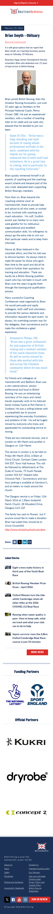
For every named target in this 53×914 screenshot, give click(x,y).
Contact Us (34, 865)
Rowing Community (15, 41)
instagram (25, 900)
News (6, 868)
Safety (7, 872)
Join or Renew (39, 899)
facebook (13, 900)
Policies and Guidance (13, 882)
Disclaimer (8, 876)
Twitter (20, 542)
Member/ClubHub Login (39, 868)
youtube (19, 900)
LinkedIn (24, 542)
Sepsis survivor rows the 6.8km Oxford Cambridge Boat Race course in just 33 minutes (30, 638)
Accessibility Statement (14, 888)
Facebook (15, 542)
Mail (29, 542)
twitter (7, 900)
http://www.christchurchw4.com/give (25, 529)
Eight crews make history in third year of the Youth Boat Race (28, 571)
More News (37, 652)
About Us (8, 865)
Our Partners (34, 872)
